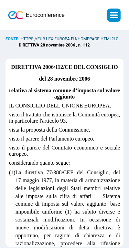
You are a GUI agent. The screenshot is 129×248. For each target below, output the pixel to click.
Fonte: (13, 39)
